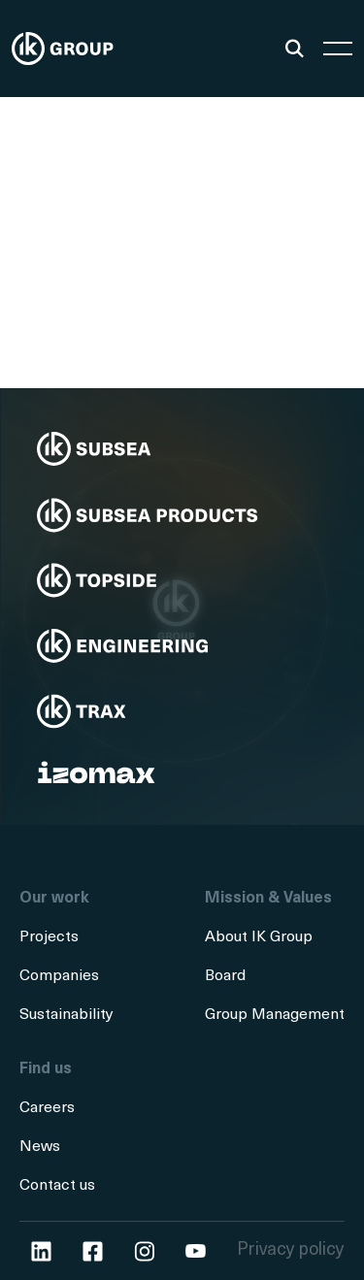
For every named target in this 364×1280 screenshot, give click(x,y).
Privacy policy (291, 1250)
